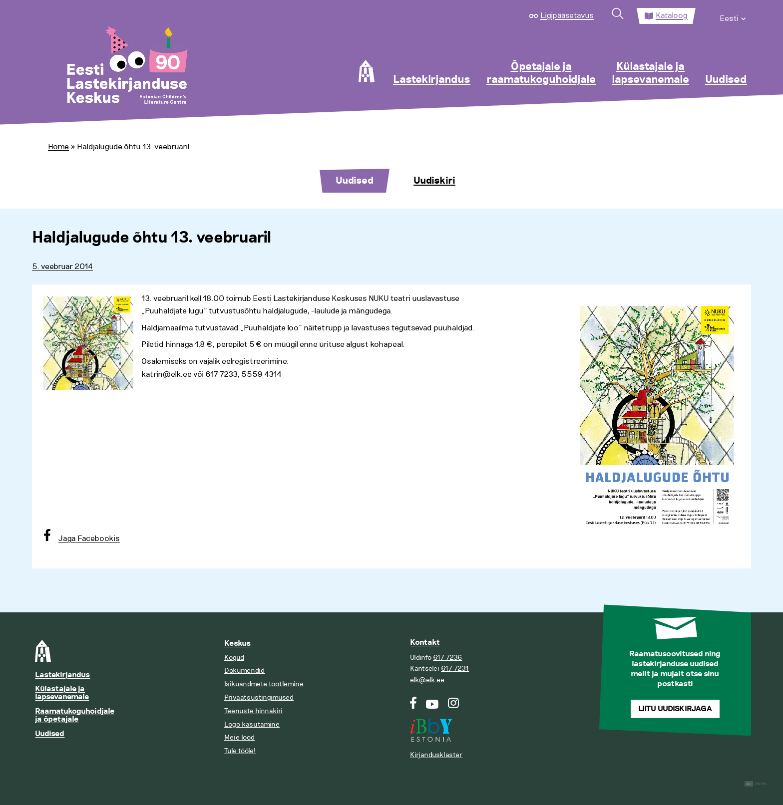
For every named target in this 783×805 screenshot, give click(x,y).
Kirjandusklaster (436, 755)
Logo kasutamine (252, 724)
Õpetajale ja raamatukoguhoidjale (541, 73)
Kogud (234, 657)
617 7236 (447, 657)
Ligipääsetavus (567, 15)
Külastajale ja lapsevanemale (650, 73)
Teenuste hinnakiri (253, 711)
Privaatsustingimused (259, 697)
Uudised (726, 79)
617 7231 (455, 668)
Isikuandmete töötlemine (264, 684)
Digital (756, 784)
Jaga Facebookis (89, 538)
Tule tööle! (240, 751)
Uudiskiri (434, 180)
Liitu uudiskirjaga (675, 709)
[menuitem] (733, 15)
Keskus (237, 643)
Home (58, 147)
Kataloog (672, 15)
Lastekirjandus (431, 79)
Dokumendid (244, 670)
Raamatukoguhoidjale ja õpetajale (74, 715)
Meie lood (239, 737)
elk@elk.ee (427, 680)
